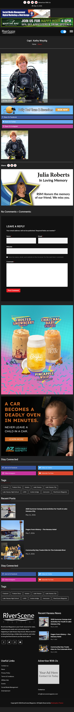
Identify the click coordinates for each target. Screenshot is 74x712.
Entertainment (5, 691)
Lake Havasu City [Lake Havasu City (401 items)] (50, 487)
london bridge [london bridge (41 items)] (34, 492)
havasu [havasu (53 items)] (27, 487)
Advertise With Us (44, 2)
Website (9, 247)
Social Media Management (9, 687)
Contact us (4, 666)
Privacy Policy (5, 673)
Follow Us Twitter (46, 467)
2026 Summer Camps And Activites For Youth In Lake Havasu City (61, 621)
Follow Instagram (9, 473)
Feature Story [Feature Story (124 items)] (16, 487)
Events (3, 684)
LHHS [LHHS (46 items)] (24, 492)
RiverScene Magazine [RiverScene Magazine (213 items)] (60, 492)
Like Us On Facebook (10, 467)
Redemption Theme (57, 703)
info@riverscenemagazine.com (48, 694)
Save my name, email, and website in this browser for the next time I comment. (36, 257)
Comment (10, 262)
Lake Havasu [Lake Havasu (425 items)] (37, 487)
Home (34, 44)
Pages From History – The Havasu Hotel (41, 529)
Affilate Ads (5, 680)
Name (9, 236)
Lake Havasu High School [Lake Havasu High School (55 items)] (11, 492)
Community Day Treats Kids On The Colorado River (46, 550)
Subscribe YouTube (47, 473)
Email (40, 236)
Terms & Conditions (7, 676)
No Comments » (18, 101)
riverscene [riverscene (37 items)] (46, 492)
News (3, 669)
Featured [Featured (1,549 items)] (5, 487)
